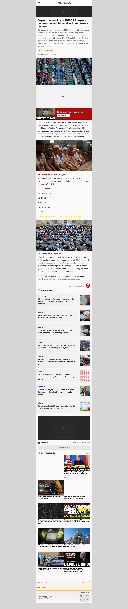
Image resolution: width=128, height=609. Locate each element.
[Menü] (39, 3)
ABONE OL (41, 50)
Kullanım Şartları (42, 582)
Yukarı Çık (86, 582)
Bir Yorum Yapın (64, 447)
